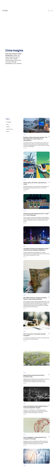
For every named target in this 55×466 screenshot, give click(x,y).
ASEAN (8, 126)
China (7, 124)
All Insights (8, 122)
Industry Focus (9, 129)
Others (7, 131)
